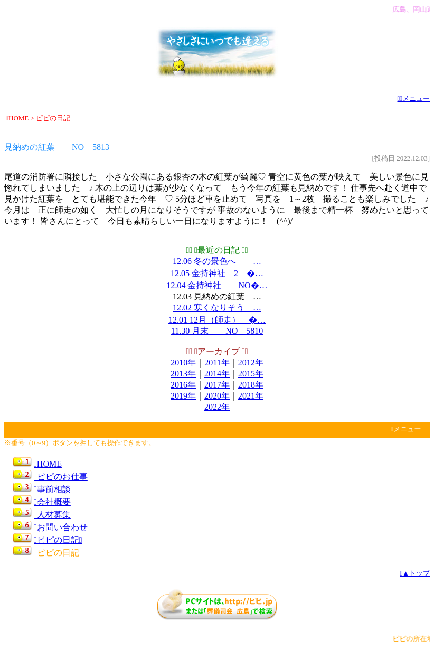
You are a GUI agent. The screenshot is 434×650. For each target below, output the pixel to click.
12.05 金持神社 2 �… (217, 273)
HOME (48, 463)
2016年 (183, 384)
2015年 (250, 373)
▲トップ (415, 573)
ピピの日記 (58, 539)
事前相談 (52, 489)
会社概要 (52, 501)
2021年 (250, 395)
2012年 (250, 362)
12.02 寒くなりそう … (217, 307)
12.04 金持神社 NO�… (216, 285)
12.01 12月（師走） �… (217, 319)
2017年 (217, 384)
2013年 (183, 373)
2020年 (217, 395)
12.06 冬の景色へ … (217, 261)
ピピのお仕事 (61, 476)
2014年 (217, 373)
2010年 (183, 362)
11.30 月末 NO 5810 (217, 330)
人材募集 (52, 514)
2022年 (217, 406)
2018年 (250, 384)
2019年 (183, 395)
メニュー (414, 98)
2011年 (216, 362)
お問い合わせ (61, 527)
